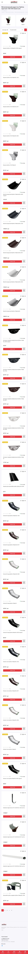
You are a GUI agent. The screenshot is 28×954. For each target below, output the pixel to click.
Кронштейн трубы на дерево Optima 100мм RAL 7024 (14, 895)
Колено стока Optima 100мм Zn (9, 749)
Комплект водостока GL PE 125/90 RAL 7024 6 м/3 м (14, 807)
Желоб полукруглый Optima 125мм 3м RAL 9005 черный (13, 195)
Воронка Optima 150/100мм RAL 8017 (11, 106)
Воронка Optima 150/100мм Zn (9, 165)
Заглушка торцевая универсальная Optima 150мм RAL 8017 (13, 399)
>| (11, 910)
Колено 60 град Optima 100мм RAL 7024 (11, 515)
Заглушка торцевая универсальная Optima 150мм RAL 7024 (13, 370)
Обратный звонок (4, 939)
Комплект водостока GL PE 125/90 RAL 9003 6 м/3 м (14, 866)
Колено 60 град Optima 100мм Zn (10, 603)
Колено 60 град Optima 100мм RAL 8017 (11, 544)
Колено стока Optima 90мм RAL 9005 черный (12, 778)
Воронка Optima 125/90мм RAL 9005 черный (12, 48)
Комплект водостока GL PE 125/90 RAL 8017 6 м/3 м (14, 837)
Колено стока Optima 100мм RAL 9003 (11, 720)
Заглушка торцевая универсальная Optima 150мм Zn (13, 458)
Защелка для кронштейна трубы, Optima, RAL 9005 (13, 486)
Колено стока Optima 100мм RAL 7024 (11, 661)
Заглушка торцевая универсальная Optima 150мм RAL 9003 (13, 429)
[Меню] (2, 2)
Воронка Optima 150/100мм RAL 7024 (11, 77)
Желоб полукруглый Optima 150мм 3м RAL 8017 (13, 252)
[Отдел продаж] (24, 2)
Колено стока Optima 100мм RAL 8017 (11, 690)
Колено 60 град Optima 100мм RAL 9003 (11, 574)
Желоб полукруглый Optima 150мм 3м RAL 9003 (13, 281)
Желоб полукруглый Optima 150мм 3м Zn (11, 311)
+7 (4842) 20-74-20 (5, 938)
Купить (12, 57)
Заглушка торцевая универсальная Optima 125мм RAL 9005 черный (13, 341)
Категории (5, 29)
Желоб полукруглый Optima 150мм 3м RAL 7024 (13, 223)
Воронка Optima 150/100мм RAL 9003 (11, 135)
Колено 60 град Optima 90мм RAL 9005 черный (12, 632)
